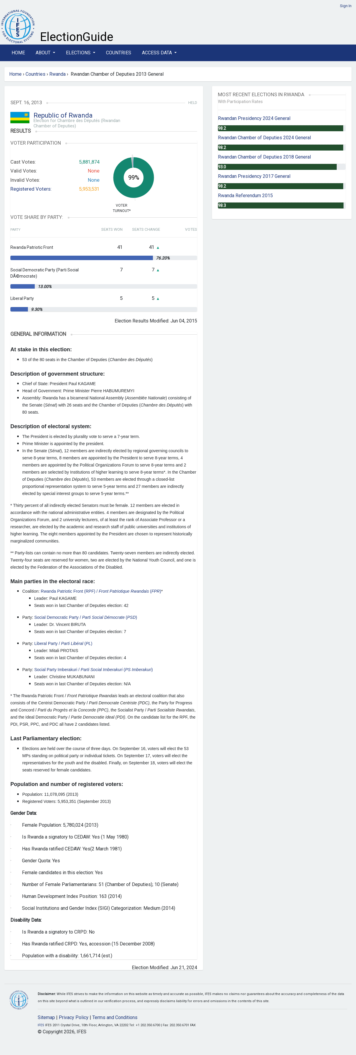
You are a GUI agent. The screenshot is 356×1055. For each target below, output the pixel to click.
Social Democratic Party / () (85, 617)
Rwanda (57, 74)
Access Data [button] (157, 53)
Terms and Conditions (114, 1017)
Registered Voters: (31, 189)
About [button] (44, 53)
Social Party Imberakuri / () (93, 669)
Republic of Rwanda (63, 115)
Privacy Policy (73, 1017)
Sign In (346, 6)
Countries (118, 53)
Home (18, 53)
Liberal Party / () (63, 643)
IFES (41, 1025)
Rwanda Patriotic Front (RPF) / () (101, 591)
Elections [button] (79, 53)
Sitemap (46, 1017)
